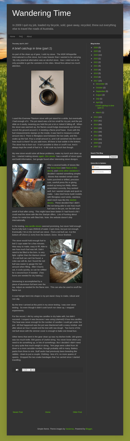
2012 (96, 132)
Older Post (77, 412)
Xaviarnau (70, 429)
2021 (96, 66)
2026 (96, 47)
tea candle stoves (33, 226)
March (99, 112)
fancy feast (56, 168)
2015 (96, 121)
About (29, 36)
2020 (96, 70)
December (100, 84)
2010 (96, 139)
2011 (96, 135)
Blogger (89, 429)
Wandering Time (41, 13)
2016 (96, 117)
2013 (96, 128)
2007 (96, 146)
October (99, 88)
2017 (96, 81)
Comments (98, 172)
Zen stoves (50, 156)
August (99, 95)
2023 (96, 59)
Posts (95, 167)
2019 (96, 73)
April (98, 102)
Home (12, 36)
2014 (96, 124)
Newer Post (18, 412)
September (101, 91)
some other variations (68, 171)
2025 (96, 51)
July (98, 99)
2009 (96, 143)
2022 (96, 62)
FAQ (21, 36)
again (41, 156)
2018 (96, 77)
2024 (96, 55)
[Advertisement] (47, 393)
